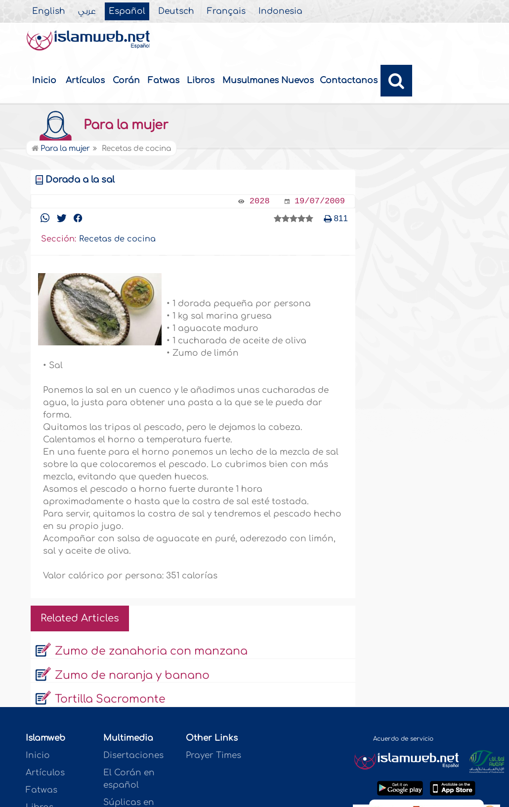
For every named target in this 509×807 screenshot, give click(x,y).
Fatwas (163, 80)
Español (127, 11)
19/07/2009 (320, 201)
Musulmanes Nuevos (268, 80)
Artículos (85, 80)
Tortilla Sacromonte (110, 699)
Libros (200, 80)
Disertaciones (133, 755)
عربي (87, 11)
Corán (126, 80)
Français (226, 11)
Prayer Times (213, 755)
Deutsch (176, 11)
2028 (260, 201)
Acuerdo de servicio (403, 738)
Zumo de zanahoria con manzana (151, 651)
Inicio (44, 80)
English (48, 11)
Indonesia (280, 11)
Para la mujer (100, 125)
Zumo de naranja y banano (132, 675)
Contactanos (349, 80)
